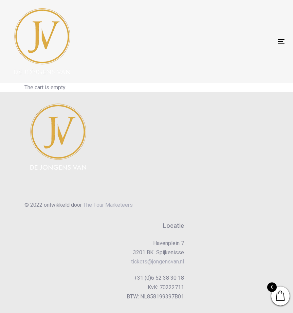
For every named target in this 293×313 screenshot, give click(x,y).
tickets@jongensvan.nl (157, 261)
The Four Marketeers (108, 205)
